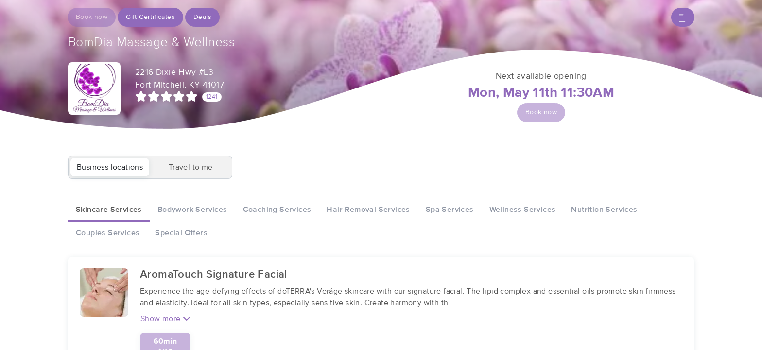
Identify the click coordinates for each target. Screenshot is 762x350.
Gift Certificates (150, 17)
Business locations (110, 167)
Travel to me (191, 167)
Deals (202, 17)
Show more (165, 319)
